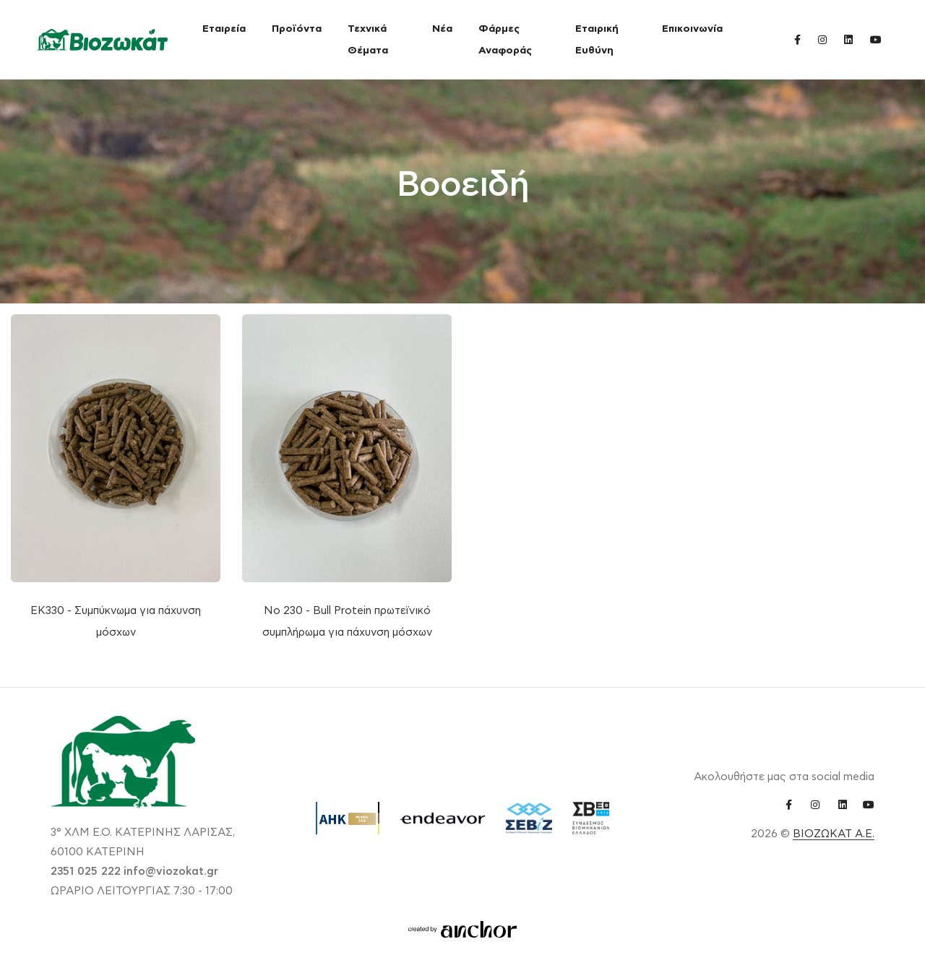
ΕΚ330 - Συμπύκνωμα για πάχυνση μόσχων (115, 621)
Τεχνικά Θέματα (368, 40)
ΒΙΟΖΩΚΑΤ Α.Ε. (833, 834)
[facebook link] (797, 39)
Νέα (442, 29)
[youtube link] (876, 39)
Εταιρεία (224, 29)
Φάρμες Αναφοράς (505, 40)
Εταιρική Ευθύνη (597, 40)
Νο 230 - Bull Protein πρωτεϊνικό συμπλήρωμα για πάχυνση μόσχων (347, 621)
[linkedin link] (848, 39)
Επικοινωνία (692, 29)
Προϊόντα (297, 29)
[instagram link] (822, 39)
